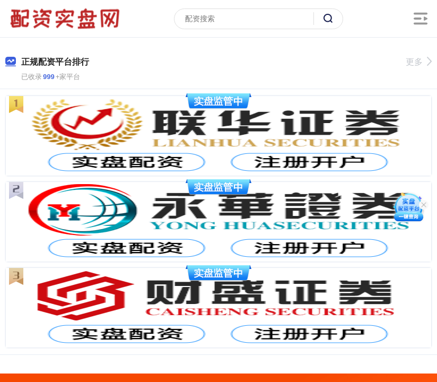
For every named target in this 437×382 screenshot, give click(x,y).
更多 (419, 61)
